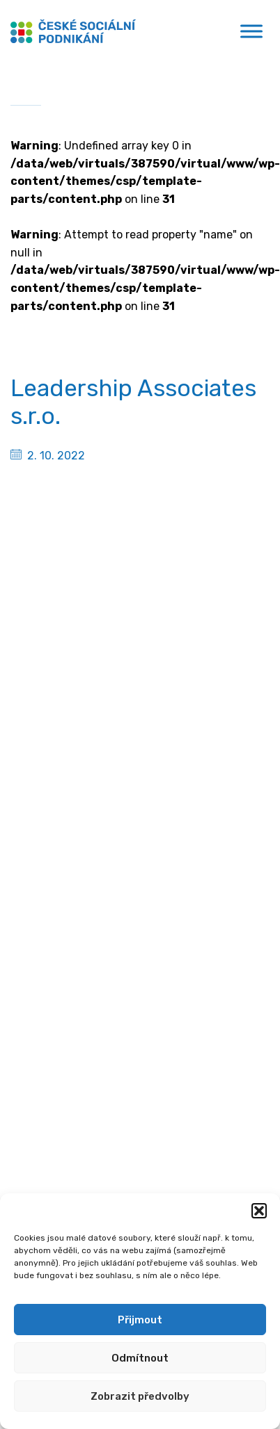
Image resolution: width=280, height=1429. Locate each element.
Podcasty (35, 1100)
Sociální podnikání (57, 877)
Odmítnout (140, 1358)
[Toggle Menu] (251, 31)
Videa (25, 1078)
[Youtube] (73, 810)
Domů (25, 99)
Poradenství (42, 899)
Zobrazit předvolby (140, 1396)
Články (28, 1056)
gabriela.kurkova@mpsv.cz (113, 780)
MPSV (25, 922)
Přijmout (140, 1320)
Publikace (35, 1122)
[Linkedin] (48, 810)
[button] (259, 1211)
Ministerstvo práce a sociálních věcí (103, 620)
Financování (42, 944)
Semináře (35, 1033)
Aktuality (34, 1011)
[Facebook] (23, 810)
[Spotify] (98, 810)
